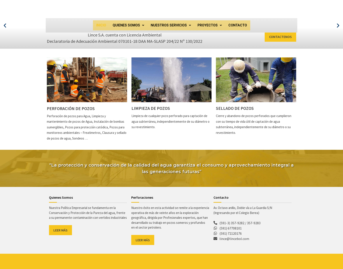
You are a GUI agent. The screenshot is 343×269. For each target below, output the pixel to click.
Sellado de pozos (235, 108)
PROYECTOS (210, 25)
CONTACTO (237, 25)
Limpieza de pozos (150, 108)
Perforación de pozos (71, 108)
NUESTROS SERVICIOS (171, 25)
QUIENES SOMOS (128, 25)
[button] (128, 25)
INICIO (101, 25)
